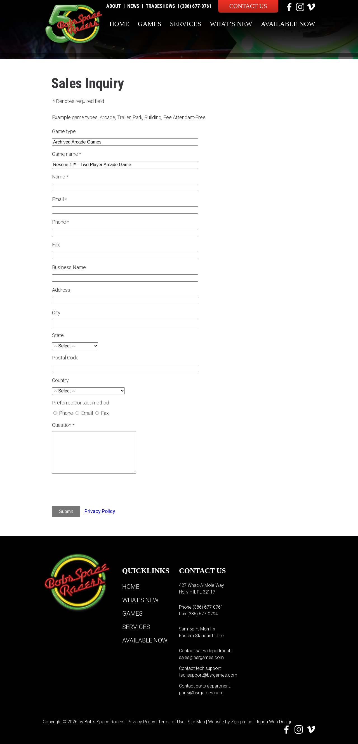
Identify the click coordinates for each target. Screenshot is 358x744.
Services (185, 23)
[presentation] (100, 491)
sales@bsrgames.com (201, 657)
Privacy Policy (99, 511)
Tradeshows (160, 6)
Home (119, 23)
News (133, 6)
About (113, 6)
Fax (105, 413)
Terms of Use (171, 721)
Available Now (288, 23)
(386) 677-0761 (195, 6)
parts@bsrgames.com (201, 692)
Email (87, 413)
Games (149, 23)
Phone (66, 413)
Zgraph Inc (241, 721)
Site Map (196, 721)
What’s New (231, 23)
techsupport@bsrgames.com (208, 675)
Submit (66, 511)
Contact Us (248, 6)
